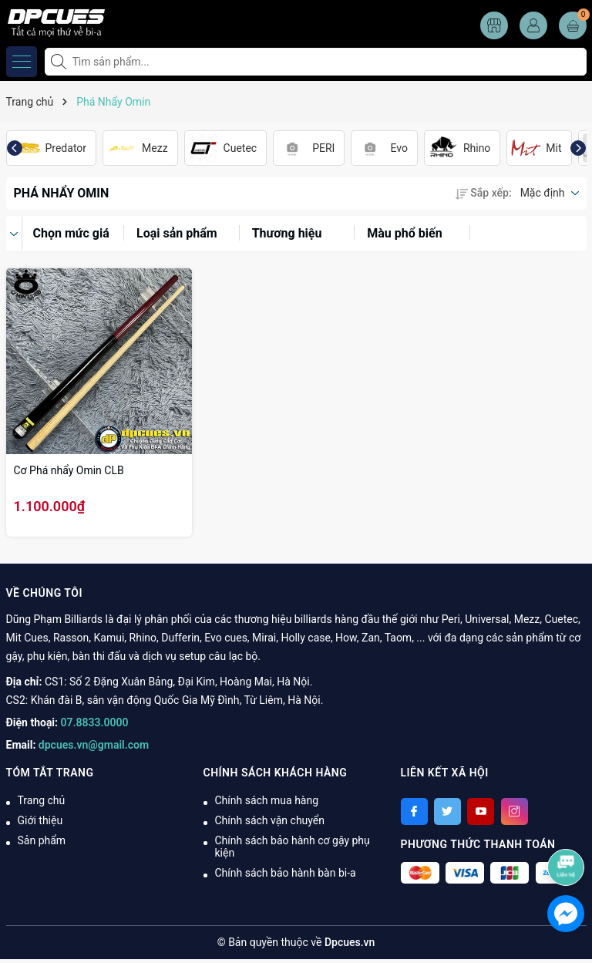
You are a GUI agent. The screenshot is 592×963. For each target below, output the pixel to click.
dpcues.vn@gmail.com (94, 745)
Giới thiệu (40, 820)
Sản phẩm (42, 840)
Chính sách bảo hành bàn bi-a (285, 873)
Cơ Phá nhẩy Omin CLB (69, 470)
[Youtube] (480, 811)
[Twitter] (447, 811)
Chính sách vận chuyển (270, 820)
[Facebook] (414, 811)
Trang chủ (42, 800)
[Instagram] (514, 811)
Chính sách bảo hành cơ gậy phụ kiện (292, 846)
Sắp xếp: (483, 193)
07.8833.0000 (95, 722)
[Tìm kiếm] (60, 62)
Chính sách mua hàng (267, 800)
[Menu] (21, 61)
